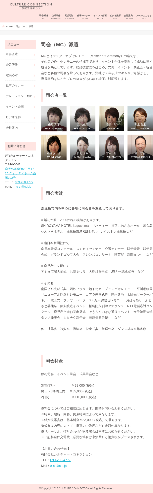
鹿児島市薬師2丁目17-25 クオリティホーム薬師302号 (20, 173)
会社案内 (128, 17)
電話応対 (69, 17)
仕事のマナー (83, 17)
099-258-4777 (60, 460)
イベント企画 (100, 17)
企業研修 (56, 17)
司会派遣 (43, 17)
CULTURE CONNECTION (74, 488)
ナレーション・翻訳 (19, 96)
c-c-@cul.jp (58, 466)
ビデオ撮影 (115, 17)
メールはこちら (143, 17)
